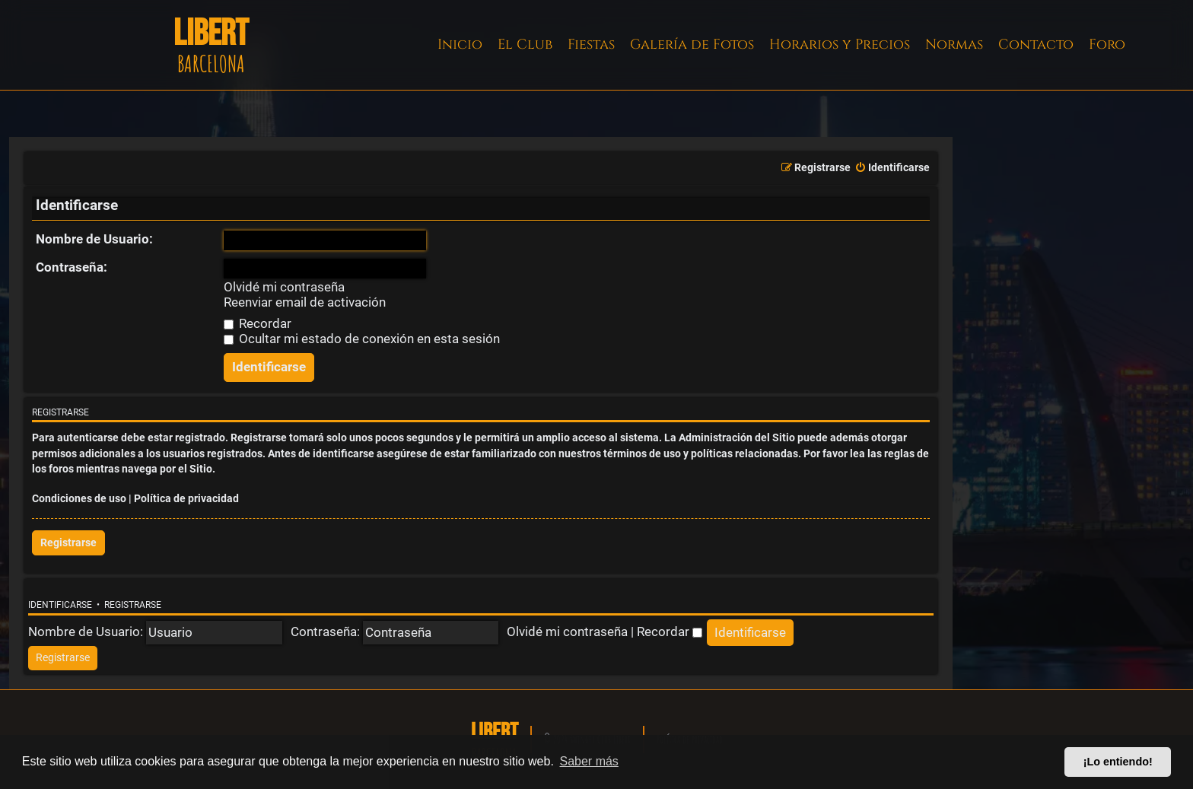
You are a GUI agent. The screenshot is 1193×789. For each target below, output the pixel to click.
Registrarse (68, 542)
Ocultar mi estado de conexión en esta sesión (362, 338)
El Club (525, 44)
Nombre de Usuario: (94, 239)
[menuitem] (892, 168)
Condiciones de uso (79, 498)
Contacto (1036, 44)
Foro (1107, 44)
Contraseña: (71, 267)
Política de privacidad (186, 498)
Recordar (257, 323)
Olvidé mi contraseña (284, 287)
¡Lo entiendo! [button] (1118, 762)
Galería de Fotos (692, 44)
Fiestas (591, 44)
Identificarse (60, 605)
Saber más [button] (589, 761)
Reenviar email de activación (305, 302)
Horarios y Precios (839, 44)
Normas (954, 44)
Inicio (459, 44)
